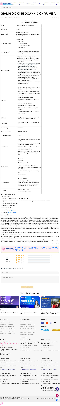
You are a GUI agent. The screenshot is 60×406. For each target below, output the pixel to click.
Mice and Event (21, 3)
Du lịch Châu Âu (23, 326)
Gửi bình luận (27, 287)
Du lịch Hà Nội (2, 322)
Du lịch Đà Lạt (2, 331)
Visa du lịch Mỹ (31, 326)
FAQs (38, 398)
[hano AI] (57, 389)
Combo (28, 3)
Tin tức (4, 7)
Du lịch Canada (23, 324)
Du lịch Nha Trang (11, 328)
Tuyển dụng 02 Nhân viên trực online (9, 312)
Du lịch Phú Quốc (11, 331)
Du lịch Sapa (10, 324)
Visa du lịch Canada (24, 328)
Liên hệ (57, 3)
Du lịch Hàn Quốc (31, 332)
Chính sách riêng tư (45, 398)
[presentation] (10, 287)
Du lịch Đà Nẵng (11, 326)
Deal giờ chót (45, 3)
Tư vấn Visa (33, 3)
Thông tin (52, 3)
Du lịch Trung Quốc (24, 334)
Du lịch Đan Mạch (23, 332)
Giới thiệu (13, 3)
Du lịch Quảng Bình (3, 326)
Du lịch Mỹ (30, 322)
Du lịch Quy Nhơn (11, 333)
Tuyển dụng (9, 7)
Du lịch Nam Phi (31, 324)
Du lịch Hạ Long (3, 324)
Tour (40, 3)
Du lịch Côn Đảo (3, 333)
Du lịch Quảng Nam (4, 328)
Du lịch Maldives (23, 336)
